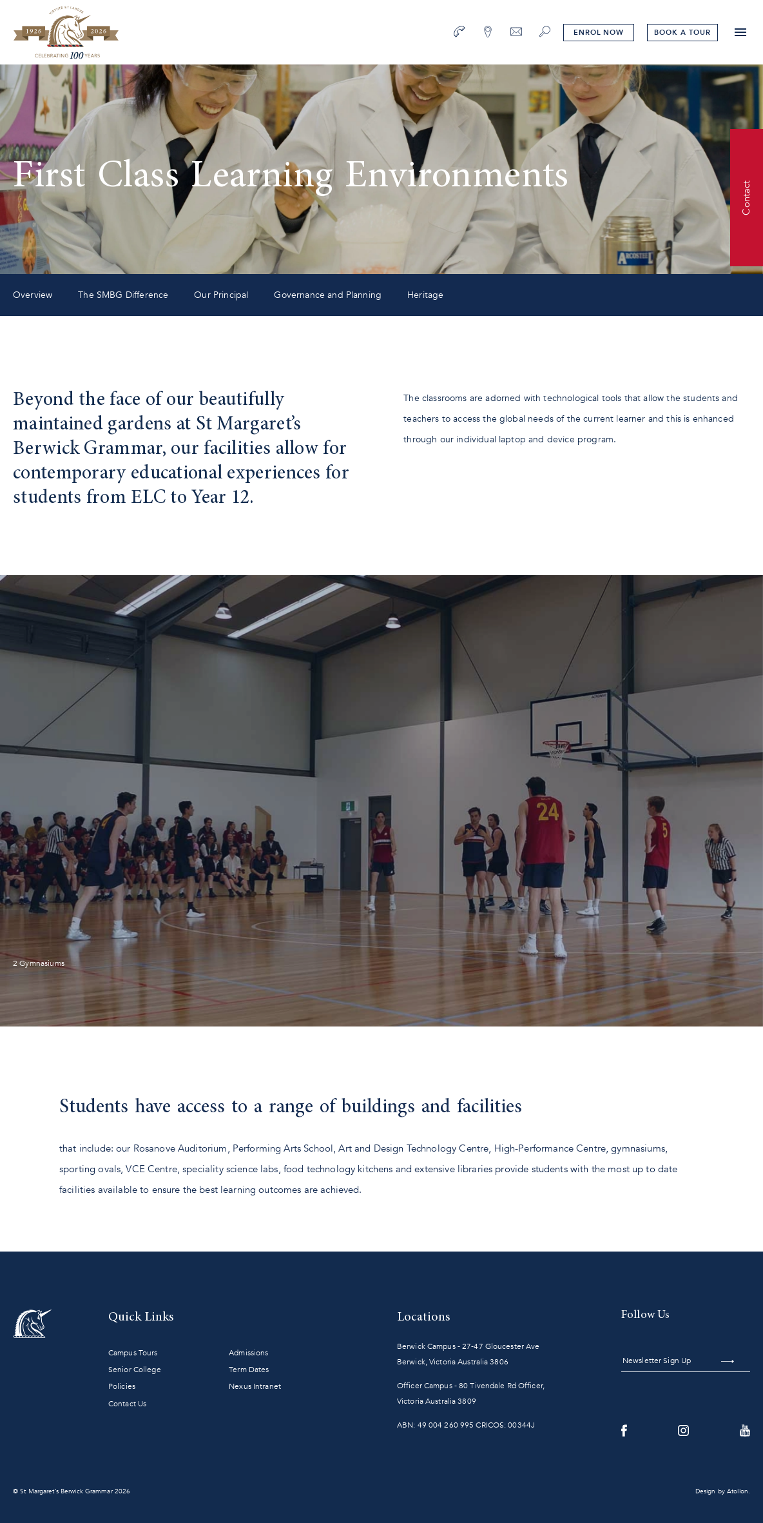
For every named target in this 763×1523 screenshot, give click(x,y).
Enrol (599, 33)
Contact (746, 197)
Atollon (737, 1491)
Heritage (425, 295)
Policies (121, 1386)
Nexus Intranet (255, 1386)
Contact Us (127, 1404)
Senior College (134, 1369)
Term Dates (249, 1369)
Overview (32, 295)
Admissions (248, 1353)
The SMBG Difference (123, 295)
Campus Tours (132, 1353)
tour (682, 33)
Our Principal (221, 295)
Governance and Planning (328, 295)
